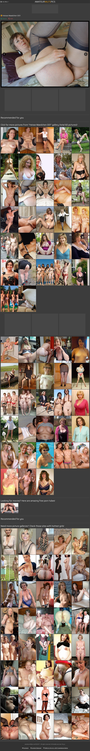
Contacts (25, 748)
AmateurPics (45, 1)
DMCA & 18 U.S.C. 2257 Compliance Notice (55, 748)
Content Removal (35, 748)
